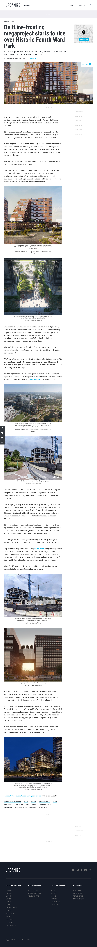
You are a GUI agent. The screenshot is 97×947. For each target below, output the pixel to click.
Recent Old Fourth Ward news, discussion (23, 796)
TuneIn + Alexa (56, 905)
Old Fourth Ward (9, 21)
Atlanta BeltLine (19, 804)
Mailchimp (33, 801)
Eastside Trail (8, 807)
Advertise (82, 5)
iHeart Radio (55, 902)
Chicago (9, 902)
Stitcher (54, 899)
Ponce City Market (31, 804)
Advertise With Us (34, 896)
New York (9, 919)
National (9, 890)
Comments (31, 58)
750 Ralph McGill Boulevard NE (12, 801)
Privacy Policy (78, 899)
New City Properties (44, 801)
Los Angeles (10, 913)
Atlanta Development (20, 807)
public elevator (35, 379)
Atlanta (26, 5)
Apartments (32, 807)
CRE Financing (33, 890)
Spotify (53, 893)
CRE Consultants (34, 893)
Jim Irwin (55, 801)
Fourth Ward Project (45, 804)
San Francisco (11, 925)
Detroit (8, 910)
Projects (71, 5)
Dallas (8, 905)
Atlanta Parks (43, 807)
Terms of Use (78, 896)
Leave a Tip (77, 890)
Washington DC (11, 907)
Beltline (26, 801)
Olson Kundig (8, 804)
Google (53, 896)
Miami (8, 916)
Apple (53, 890)
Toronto (9, 922)
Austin (8, 899)
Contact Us (77, 893)
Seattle (9, 893)
